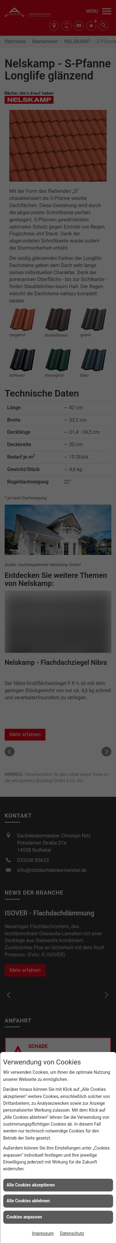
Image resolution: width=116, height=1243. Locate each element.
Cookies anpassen (24, 1216)
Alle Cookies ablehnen (28, 1200)
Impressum (43, 1233)
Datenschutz (72, 1233)
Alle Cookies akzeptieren (30, 1184)
